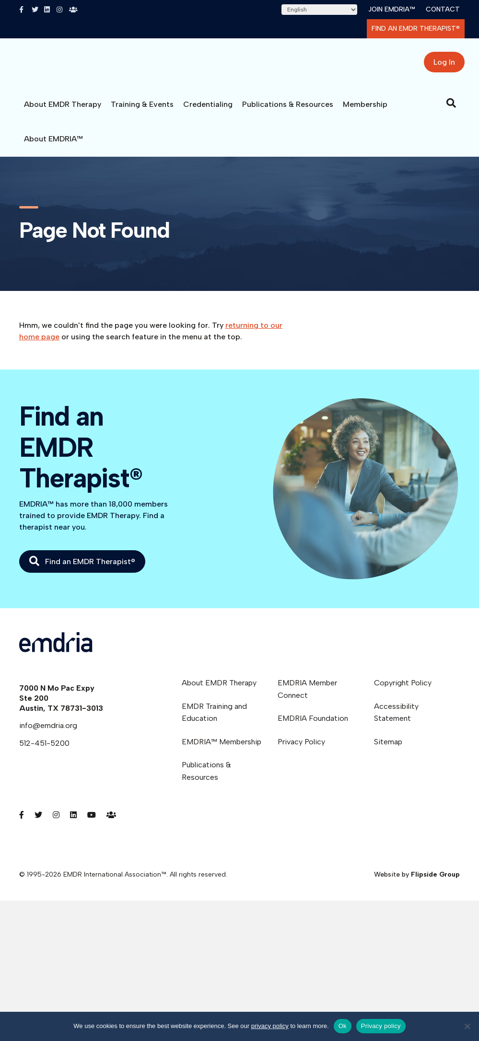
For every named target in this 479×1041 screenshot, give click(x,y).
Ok (343, 1025)
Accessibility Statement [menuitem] (396, 719)
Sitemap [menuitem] (388, 748)
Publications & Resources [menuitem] (206, 778)
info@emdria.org (48, 732)
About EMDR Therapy (62, 111)
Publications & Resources (287, 111)
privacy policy (270, 1025)
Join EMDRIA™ (391, 9)
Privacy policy (381, 1025)
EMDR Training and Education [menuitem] (214, 719)
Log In (444, 65)
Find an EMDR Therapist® (416, 28)
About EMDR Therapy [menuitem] (219, 689)
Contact (443, 9)
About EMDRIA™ (53, 145)
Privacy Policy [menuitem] (301, 748)
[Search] (451, 110)
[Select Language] (319, 9)
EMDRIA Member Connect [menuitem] (307, 696)
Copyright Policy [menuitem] (403, 689)
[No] (467, 1026)
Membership (365, 111)
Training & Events (142, 111)
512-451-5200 (44, 750)
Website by (417, 882)
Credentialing (208, 111)
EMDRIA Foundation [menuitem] (313, 725)
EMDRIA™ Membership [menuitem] (221, 748)
